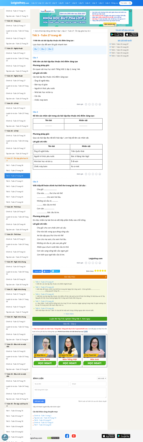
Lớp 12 (34, 3)
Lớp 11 (41, 3)
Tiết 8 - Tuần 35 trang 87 (42, 420)
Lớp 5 (81, 3)
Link (86, 331)
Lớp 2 (101, 3)
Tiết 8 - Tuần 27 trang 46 (44, 308)
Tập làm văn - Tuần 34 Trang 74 (45, 418)
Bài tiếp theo (85, 277)
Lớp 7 (67, 3)
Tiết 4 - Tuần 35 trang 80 (120, 56)
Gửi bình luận (39, 401)
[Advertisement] (125, 89)
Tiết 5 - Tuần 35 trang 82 (120, 53)
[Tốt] (96, 104)
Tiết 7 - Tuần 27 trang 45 (44, 301)
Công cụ (114, 3)
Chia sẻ (47, 271)
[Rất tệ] (86, 104)
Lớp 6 (74, 3)
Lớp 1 (107, 3)
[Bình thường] (93, 104)
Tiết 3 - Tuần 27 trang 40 (46, 35)
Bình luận (37, 271)
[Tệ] (89, 104)
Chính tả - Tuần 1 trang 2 (42, 416)
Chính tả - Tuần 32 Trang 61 (43, 422)
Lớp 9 (54, 3)
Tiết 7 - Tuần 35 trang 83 (42, 425)
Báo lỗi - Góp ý (69, 324)
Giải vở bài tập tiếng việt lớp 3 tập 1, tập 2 (50, 31)
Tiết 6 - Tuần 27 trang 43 (44, 294)
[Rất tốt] (99, 104)
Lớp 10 (48, 3)
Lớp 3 (94, 3)
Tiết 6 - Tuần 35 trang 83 (120, 50)
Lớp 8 (61, 3)
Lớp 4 (87, 3)
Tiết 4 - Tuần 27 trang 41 (44, 282)
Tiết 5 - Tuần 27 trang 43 (44, 287)
